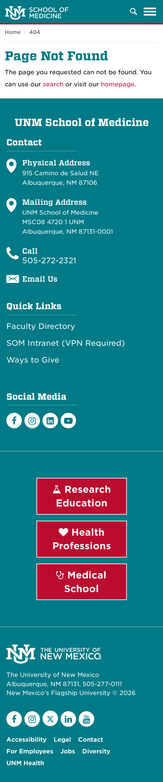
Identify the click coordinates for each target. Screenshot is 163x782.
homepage (117, 84)
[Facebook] (14, 420)
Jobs (67, 751)
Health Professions (81, 538)
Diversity (96, 751)
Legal (62, 739)
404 (34, 32)
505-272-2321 (49, 260)
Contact (90, 739)
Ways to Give (32, 360)
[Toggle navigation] (150, 11)
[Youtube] (68, 420)
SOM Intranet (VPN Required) (65, 343)
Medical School (81, 581)
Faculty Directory (40, 326)
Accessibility (26, 739)
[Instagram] (32, 420)
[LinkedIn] (50, 420)
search (53, 84)
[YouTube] (86, 719)
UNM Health (25, 763)
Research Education (81, 496)
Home (13, 32)
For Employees (29, 751)
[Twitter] (50, 718)
